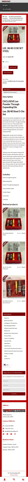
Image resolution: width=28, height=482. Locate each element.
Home (5, 16)
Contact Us (7, 358)
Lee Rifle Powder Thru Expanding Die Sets (12, 20)
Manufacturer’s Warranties (11, 333)
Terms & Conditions (9, 338)
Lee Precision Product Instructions (13, 348)
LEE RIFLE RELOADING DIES (16, 18)
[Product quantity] (5, 67)
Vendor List (7, 330)
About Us (6, 318)
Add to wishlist (8, 72)
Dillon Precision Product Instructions (13, 351)
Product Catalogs (8, 353)
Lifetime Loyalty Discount (10, 328)
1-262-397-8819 (9, 425)
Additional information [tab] (10, 92)
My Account (4, 479)
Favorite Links (7, 341)
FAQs (5, 356)
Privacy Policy (7, 335)
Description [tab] (7, 89)
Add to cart (13, 67)
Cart (22, 478)
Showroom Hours (8, 320)
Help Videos (7, 343)
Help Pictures (7, 346)
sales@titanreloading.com (11, 431)
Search (14, 479)
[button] (23, 28)
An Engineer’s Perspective (10, 323)
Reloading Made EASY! (10, 325)
